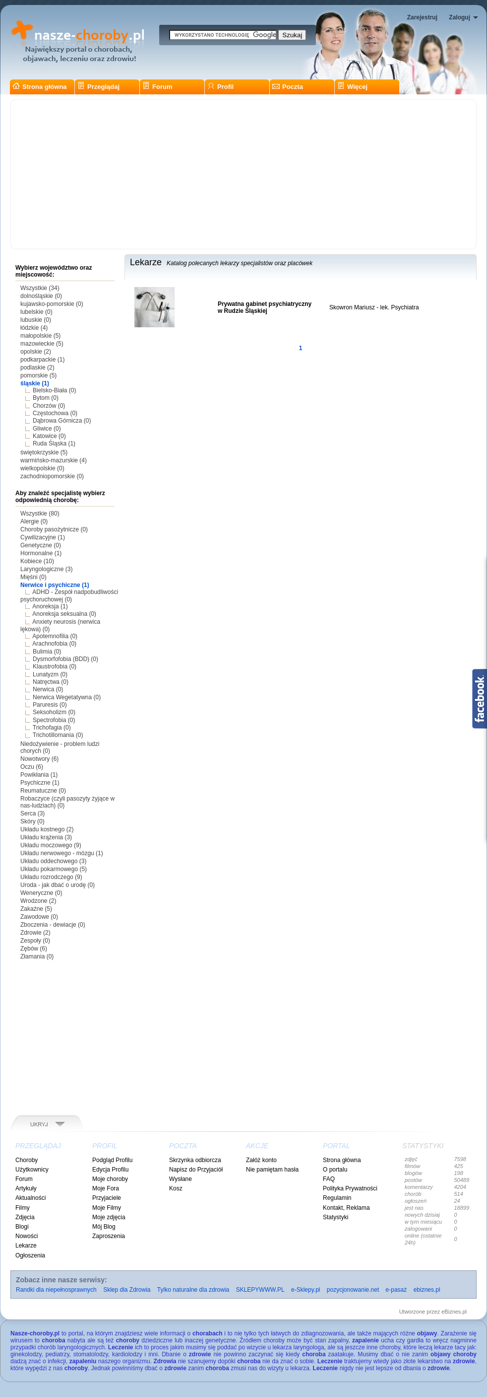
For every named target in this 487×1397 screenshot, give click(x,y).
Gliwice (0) (47, 428)
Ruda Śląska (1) (54, 443)
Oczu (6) (31, 766)
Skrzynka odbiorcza (195, 1160)
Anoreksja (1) (49, 606)
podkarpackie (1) (42, 359)
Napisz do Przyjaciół (196, 1169)
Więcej (352, 86)
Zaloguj (459, 17)
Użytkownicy (32, 1169)
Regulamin (337, 1197)
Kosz (176, 1188)
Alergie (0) (34, 521)
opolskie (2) (35, 351)
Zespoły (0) (35, 940)
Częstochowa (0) (55, 413)
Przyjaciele (106, 1197)
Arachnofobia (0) (54, 643)
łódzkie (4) (34, 327)
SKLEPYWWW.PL (260, 1289)
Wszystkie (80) (40, 513)
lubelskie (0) (36, 311)
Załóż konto (261, 1160)
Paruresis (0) (50, 704)
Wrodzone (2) (38, 900)
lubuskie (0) (35, 319)
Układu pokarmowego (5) (53, 869)
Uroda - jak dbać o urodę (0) (57, 885)
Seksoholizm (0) (54, 712)
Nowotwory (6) (39, 758)
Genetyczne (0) (40, 545)
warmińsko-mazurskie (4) (53, 460)
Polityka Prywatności (350, 1188)
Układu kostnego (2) (46, 829)
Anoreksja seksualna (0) (64, 613)
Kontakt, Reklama (346, 1207)
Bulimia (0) (47, 651)
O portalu (335, 1169)
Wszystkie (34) (40, 288)
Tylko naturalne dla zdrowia (193, 1289)
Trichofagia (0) (52, 727)
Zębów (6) (33, 948)
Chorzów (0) (49, 405)
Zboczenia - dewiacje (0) (52, 924)
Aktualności (30, 1197)
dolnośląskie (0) (41, 296)
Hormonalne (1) (40, 553)
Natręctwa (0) (50, 681)
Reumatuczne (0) (43, 790)
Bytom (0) (46, 397)
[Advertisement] (243, 174)
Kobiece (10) (37, 561)
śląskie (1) (34, 383)
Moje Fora (105, 1188)
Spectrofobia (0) (54, 720)
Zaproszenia (108, 1236)
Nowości (26, 1236)
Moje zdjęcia (108, 1217)
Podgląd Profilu (112, 1160)
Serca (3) (32, 813)
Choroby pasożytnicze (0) (54, 529)
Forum (157, 86)
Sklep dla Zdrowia (126, 1289)
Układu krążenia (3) (46, 837)
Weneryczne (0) (41, 892)
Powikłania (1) (39, 774)
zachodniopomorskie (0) (52, 476)
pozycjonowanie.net (353, 1289)
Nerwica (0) (48, 689)
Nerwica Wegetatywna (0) (67, 697)
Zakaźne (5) (36, 908)
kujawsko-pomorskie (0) (51, 303)
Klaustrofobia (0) (54, 666)
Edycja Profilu (110, 1169)
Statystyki (335, 1217)
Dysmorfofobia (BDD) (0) (65, 659)
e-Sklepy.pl (305, 1289)
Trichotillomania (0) (58, 735)
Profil (220, 86)
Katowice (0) (49, 436)
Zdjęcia (25, 1217)
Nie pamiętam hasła (272, 1169)
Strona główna (39, 86)
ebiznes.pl (427, 1289)
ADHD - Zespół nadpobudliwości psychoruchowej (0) (69, 595)
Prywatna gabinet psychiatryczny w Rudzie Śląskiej (264, 307)
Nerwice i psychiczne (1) (54, 585)
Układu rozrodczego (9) (51, 877)
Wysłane (180, 1179)
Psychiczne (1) (40, 782)
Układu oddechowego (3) (53, 861)
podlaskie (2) (37, 367)
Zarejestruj (422, 17)
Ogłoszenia (30, 1255)
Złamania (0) (37, 956)
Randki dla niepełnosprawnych (56, 1289)
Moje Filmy (106, 1207)
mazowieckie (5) (41, 343)
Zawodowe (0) (39, 916)
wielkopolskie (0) (42, 468)
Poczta (287, 86)
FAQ (329, 1179)
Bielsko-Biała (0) (54, 390)
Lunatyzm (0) (50, 674)
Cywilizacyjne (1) (42, 537)
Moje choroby (110, 1179)
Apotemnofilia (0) (54, 636)
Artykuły (26, 1188)
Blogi (22, 1226)
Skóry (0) (32, 821)
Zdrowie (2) (35, 932)
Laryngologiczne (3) (46, 569)
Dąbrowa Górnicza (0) (62, 420)
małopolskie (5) (40, 335)
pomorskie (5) (38, 375)
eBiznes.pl (454, 1312)
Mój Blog (104, 1226)
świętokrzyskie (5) (43, 452)
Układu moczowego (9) (50, 845)
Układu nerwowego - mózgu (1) (61, 853)
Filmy (22, 1207)
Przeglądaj (98, 86)
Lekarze (26, 1245)
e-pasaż (396, 1289)
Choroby (26, 1160)
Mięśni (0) (33, 577)
